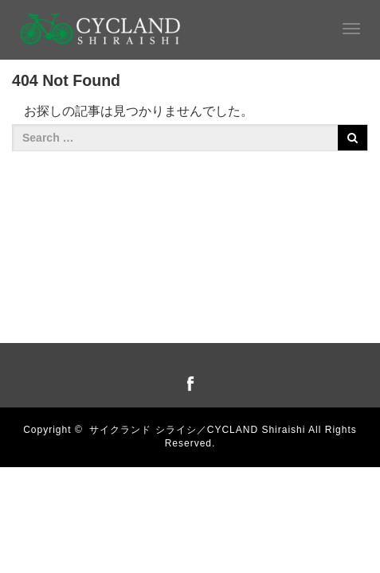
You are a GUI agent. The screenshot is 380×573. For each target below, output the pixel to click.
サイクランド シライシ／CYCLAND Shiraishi (197, 429)
